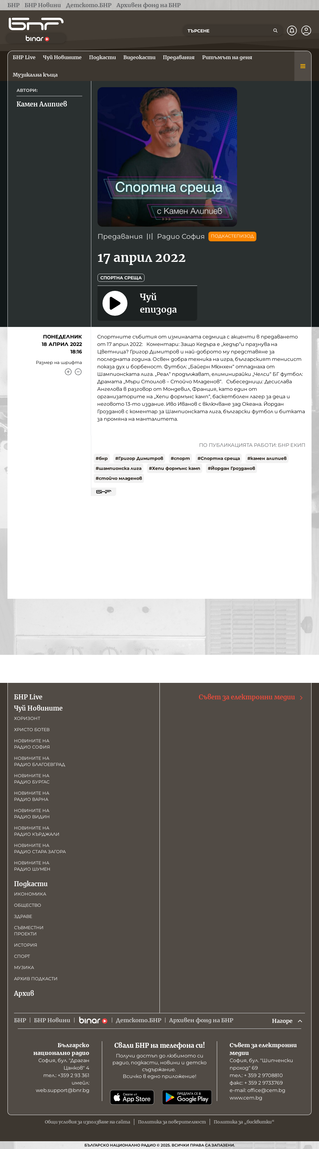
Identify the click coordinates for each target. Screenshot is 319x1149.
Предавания (120, 236)
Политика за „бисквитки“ (244, 1122)
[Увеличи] (68, 372)
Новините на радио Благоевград (39, 761)
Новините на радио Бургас (32, 779)
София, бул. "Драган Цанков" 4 (63, 1064)
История (25, 945)
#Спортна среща (219, 458)
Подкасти (31, 884)
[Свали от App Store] (132, 1097)
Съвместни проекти (29, 931)
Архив (24, 993)
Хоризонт (27, 718)
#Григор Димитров (139, 458)
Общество (27, 905)
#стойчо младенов (119, 478)
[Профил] (306, 30)
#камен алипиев (267, 458)
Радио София (181, 236)
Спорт (22, 956)
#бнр (102, 458)
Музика (24, 967)
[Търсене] (275, 30)
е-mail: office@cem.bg (257, 1090)
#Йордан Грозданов (231, 468)
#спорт (180, 458)
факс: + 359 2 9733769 (256, 1083)
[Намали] (78, 372)
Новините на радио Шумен (32, 866)
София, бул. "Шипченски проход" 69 (261, 1064)
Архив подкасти (36, 978)
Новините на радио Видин (32, 814)
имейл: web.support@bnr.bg (62, 1086)
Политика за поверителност (172, 1122)
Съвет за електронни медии (251, 697)
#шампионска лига (118, 468)
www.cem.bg (246, 1098)
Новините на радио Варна (31, 796)
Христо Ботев (32, 729)
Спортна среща (121, 278)
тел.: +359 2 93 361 (66, 1075)
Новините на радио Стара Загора (40, 848)
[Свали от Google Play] (187, 1097)
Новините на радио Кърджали (37, 831)
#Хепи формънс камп (174, 468)
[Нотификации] (292, 30)
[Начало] (36, 24)
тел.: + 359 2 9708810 (256, 1075)
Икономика (30, 894)
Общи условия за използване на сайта (87, 1122)
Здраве (23, 916)
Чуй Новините (38, 708)
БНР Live (28, 697)
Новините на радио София (32, 744)
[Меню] (303, 66)
